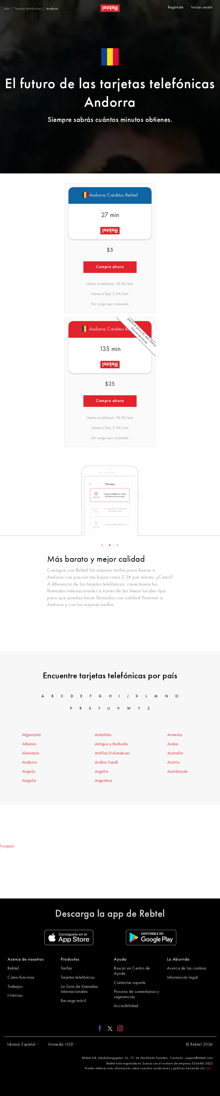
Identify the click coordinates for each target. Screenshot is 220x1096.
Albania (29, 744)
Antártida (103, 735)
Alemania (30, 753)
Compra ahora (110, 267)
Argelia (101, 771)
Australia (175, 753)
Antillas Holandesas (112, 753)
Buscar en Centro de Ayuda (132, 971)
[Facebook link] (101, 1028)
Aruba (172, 744)
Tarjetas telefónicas (78, 977)
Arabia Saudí (106, 762)
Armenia (174, 735)
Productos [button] (70, 959)
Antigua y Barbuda (111, 744)
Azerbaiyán (177, 771)
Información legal (182, 977)
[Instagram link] (119, 1028)
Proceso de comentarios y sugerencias (136, 994)
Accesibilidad (126, 1006)
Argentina (103, 781)
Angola (28, 771)
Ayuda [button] (120, 959)
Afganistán (31, 735)
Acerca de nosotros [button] (25, 959)
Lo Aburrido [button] (178, 959)
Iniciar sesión (202, 7)
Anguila (29, 781)
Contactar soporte (130, 983)
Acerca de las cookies (186, 968)
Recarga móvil (73, 1001)
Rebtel (13, 968)
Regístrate (175, 7)
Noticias (14, 995)
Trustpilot (7, 846)
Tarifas (66, 968)
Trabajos (14, 986)
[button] (22, 1044)
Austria (173, 762)
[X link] (110, 1028)
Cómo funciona (20, 977)
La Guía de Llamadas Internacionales (79, 989)
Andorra (29, 762)
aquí (209, 1068)
